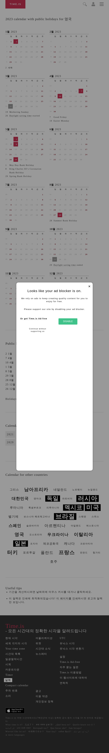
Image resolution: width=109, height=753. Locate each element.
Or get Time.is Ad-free (33, 318)
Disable (68, 321)
